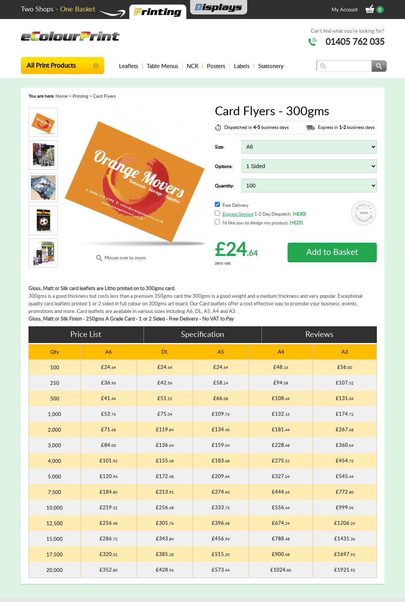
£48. (280, 367)
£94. (280, 382)
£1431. (344, 538)
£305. (165, 522)
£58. (220, 382)
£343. (165, 538)
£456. (221, 538)
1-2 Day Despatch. (264, 214)
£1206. (344, 522)
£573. (221, 569)
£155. (165, 460)
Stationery (271, 66)
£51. (164, 398)
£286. (109, 538)
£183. (221, 460)
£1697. (344, 554)
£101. (109, 460)
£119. (165, 429)
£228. (281, 445)
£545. (345, 476)
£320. (109, 554)
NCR (192, 66)
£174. (345, 413)
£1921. (344, 569)
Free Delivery (235, 205)
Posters (216, 66)
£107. (345, 382)
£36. (108, 382)
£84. (108, 445)
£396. (221, 522)
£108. (281, 398)
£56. (344, 367)
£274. (221, 491)
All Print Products (51, 65)
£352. (109, 569)
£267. (345, 429)
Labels (241, 66)
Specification (202, 334)
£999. (345, 507)
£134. (221, 429)
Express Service (237, 214)
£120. (109, 476)
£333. (221, 507)
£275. (281, 460)
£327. (281, 476)
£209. (221, 476)
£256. (165, 507)
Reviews (319, 334)
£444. (281, 491)
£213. (165, 491)
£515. (221, 554)
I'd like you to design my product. (262, 222)
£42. (164, 382)
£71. (108, 429)
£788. (281, 538)
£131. (345, 398)
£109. (221, 413)
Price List (85, 334)
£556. (281, 507)
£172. (165, 476)
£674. (281, 522)
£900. (281, 554)
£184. (109, 491)
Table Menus (162, 66)
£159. (221, 445)
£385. (165, 554)
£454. (345, 460)
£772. (345, 491)
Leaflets (128, 66)
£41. (108, 398)
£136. (165, 445)
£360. (345, 445)
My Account (345, 9)
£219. (109, 507)
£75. (164, 413)
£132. (281, 413)
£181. (281, 429)
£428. (165, 569)
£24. (108, 367)
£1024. (280, 569)
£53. (108, 413)
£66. (220, 398)
